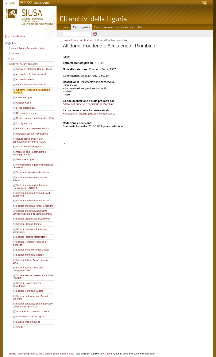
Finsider (20, 327)
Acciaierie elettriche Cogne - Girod (34, 69)
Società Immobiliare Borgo (30, 254)
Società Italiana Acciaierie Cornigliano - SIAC (28, 269)
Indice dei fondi (95, 40)
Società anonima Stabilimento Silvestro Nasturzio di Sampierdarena (32, 212)
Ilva (14, 43)
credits (12, 353)
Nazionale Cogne (25, 159)
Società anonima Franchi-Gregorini (34, 206)
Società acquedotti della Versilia (32, 172)
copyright (22, 353)
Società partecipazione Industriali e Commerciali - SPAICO (33, 305)
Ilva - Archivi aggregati (26, 64)
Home (66, 27)
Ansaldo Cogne (24, 97)
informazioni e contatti (41, 353)
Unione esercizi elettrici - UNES (32, 311)
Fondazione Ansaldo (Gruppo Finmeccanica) (89, 113)
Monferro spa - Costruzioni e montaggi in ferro (29, 153)
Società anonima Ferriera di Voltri (33, 200)
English (46, 3)
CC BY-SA (108, 353)
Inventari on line (125, 27)
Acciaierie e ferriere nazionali (31, 74)
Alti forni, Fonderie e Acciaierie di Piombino (88, 104)
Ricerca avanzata (103, 27)
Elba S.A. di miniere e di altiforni (33, 128)
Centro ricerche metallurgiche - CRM (35, 118)
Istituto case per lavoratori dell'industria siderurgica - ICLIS (29, 140)
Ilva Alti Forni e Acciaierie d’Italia (28, 48)
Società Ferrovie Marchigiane (31, 237)
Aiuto (140, 27)
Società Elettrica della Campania (33, 218)
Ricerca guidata (78, 40)
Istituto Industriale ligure (28, 146)
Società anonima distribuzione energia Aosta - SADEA (30, 186)
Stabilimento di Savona (28, 322)
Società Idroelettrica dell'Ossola (32, 249)
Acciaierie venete (25, 79)
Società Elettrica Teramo (29, 224)
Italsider (15, 53)
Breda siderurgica (25, 107)
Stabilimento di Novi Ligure (30, 316)
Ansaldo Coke (23, 102)
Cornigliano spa (24, 123)
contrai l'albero (17, 36)
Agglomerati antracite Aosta (30, 84)
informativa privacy (64, 353)
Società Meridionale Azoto (29, 291)
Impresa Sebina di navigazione (32, 133)
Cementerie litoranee (27, 113)
